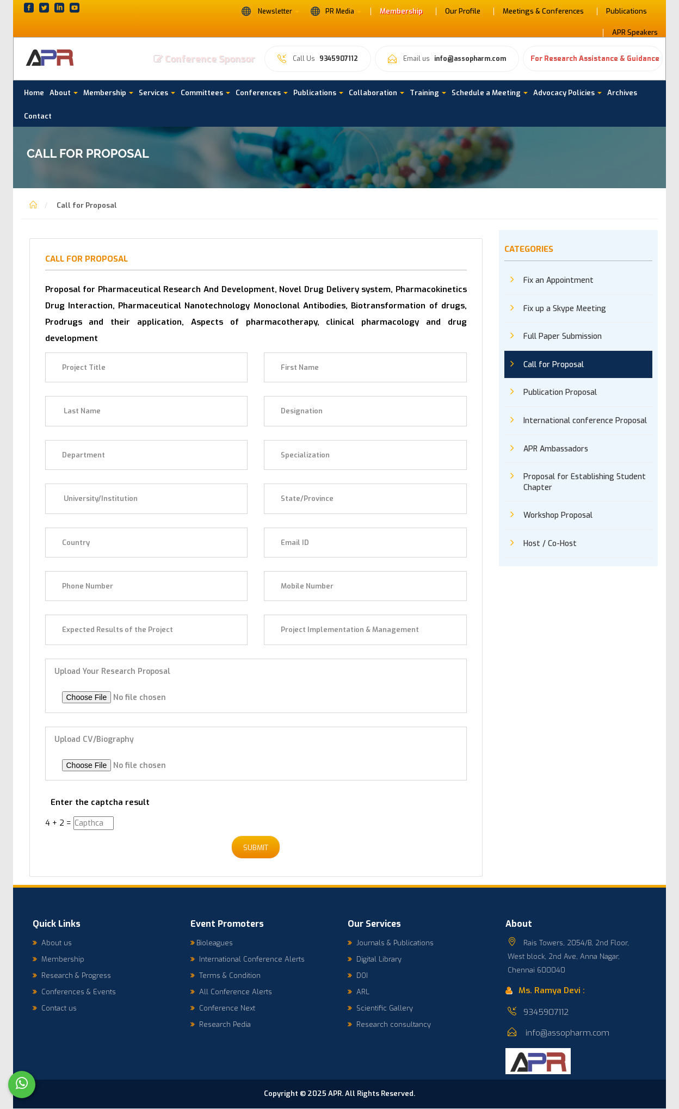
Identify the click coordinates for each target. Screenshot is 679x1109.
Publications (626, 11)
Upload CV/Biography (94, 739)
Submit (255, 848)
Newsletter (270, 11)
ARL (358, 992)
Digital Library (375, 959)
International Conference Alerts (247, 959)
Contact (38, 116)
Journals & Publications (391, 943)
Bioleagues (211, 943)
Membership (401, 11)
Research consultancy (389, 1025)
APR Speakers (635, 32)
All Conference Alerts (231, 992)
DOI (358, 976)
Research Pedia (220, 1025)
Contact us (55, 1008)
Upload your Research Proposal (112, 671)
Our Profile (462, 11)
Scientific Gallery (380, 1008)
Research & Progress (72, 976)
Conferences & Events (74, 992)
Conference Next (222, 1008)
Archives (622, 92)
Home (34, 92)
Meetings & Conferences (543, 11)
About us (52, 943)
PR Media (335, 11)
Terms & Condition (225, 976)
